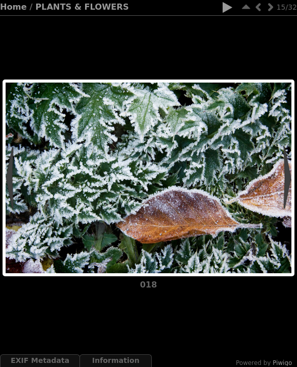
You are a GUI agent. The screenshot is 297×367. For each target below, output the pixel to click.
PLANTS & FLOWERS (82, 7)
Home (13, 7)
